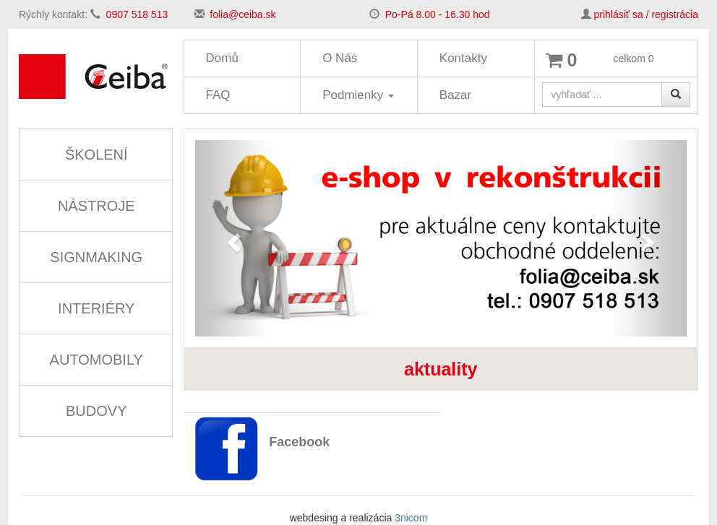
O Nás (339, 58)
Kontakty (463, 58)
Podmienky (358, 95)
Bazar (455, 95)
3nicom (411, 518)
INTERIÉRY (96, 308)
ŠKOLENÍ (96, 154)
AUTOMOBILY (96, 360)
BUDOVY (96, 411)
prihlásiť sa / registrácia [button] (645, 14)
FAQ (218, 95)
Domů (222, 58)
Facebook (299, 442)
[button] (232, 238)
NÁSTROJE (96, 206)
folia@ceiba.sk (242, 14)
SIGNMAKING (96, 257)
